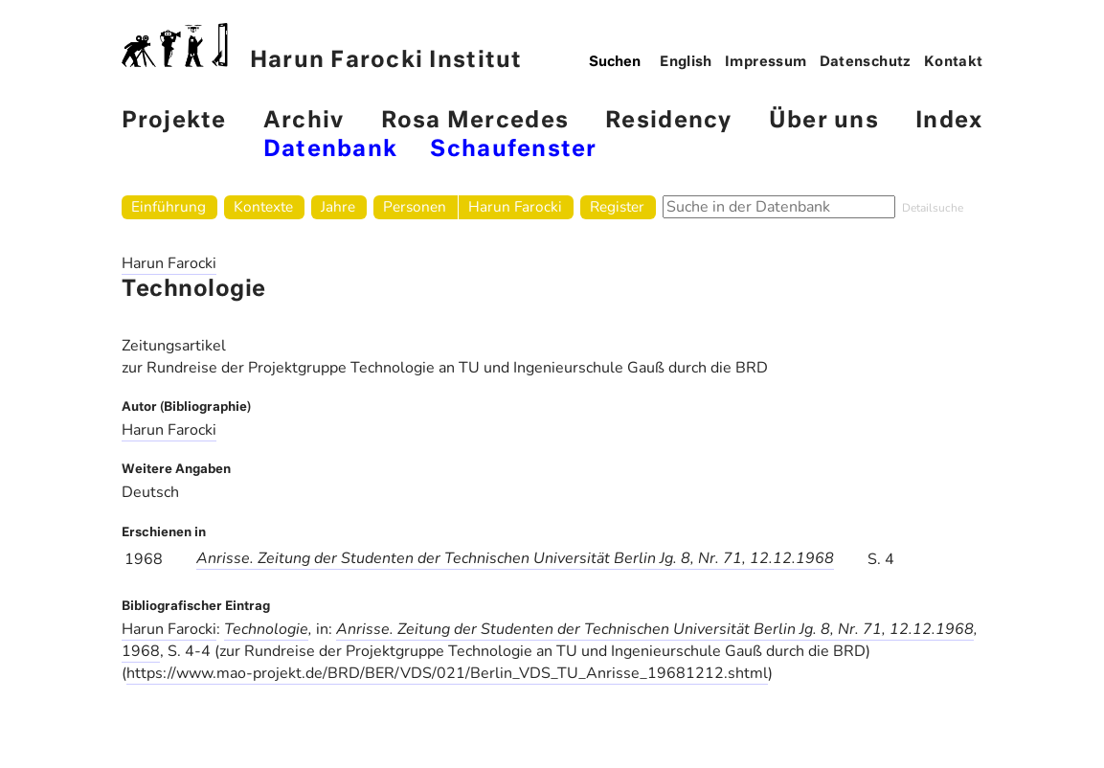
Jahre (338, 206)
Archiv (304, 121)
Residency (668, 121)
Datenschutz (866, 62)
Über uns (824, 121)
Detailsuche (932, 207)
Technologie (266, 629)
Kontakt (953, 62)
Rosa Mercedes (475, 121)
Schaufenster (513, 150)
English (686, 62)
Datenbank (330, 150)
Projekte (174, 121)
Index (948, 121)
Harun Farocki (515, 206)
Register (617, 206)
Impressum (765, 62)
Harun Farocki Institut (322, 47)
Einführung (168, 206)
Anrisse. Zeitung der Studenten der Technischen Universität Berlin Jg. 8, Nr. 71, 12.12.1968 (515, 558)
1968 (141, 651)
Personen (414, 206)
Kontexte (263, 206)
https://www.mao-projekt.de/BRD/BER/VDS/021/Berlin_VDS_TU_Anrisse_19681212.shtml (447, 673)
